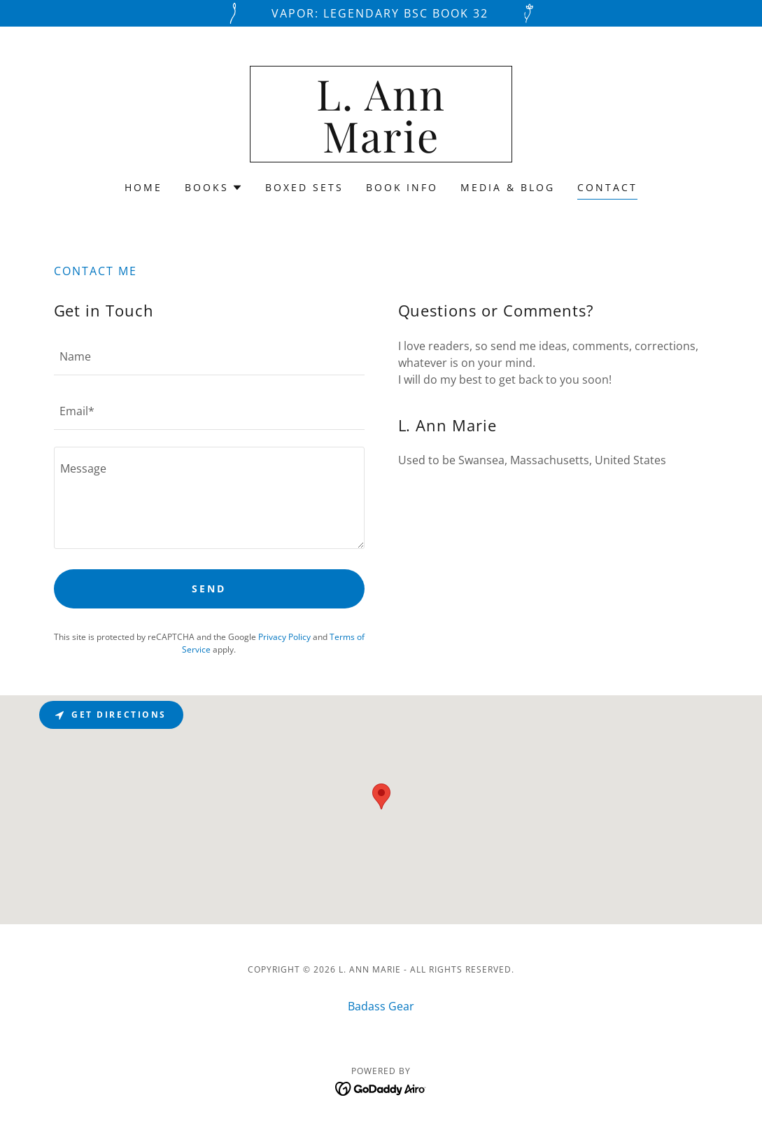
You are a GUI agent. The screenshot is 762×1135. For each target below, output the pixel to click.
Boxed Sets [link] (304, 187)
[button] (214, 187)
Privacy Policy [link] (284, 637)
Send (209, 588)
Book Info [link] (402, 187)
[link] (380, 148)
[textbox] (209, 356)
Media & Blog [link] (507, 187)
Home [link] (143, 187)
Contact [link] (607, 187)
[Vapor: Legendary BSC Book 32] (381, 13)
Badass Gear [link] (381, 1006)
